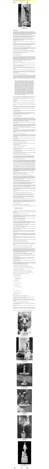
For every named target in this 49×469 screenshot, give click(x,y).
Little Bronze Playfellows (22, 0)
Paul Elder (16, 0)
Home (14, 0)
